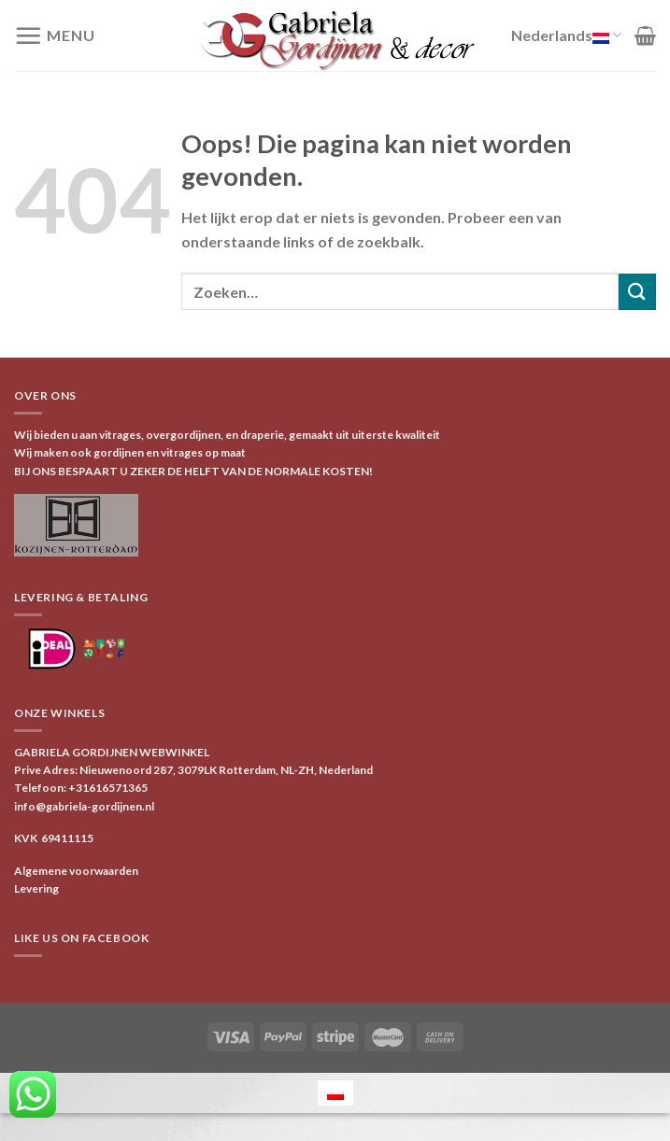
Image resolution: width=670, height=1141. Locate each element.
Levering (36, 888)
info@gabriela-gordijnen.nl (84, 806)
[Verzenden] (637, 292)
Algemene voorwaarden (76, 871)
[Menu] (54, 35)
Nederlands (566, 35)
